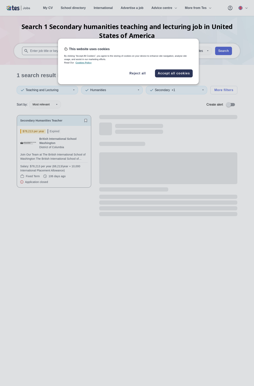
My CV (48, 8)
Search (223, 51)
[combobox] (75, 51)
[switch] (232, 104)
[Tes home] (18, 8)
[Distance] (200, 51)
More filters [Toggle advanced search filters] (223, 90)
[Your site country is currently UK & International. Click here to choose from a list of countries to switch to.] (243, 8)
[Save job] (86, 121)
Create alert (214, 104)
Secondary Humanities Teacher (41, 120)
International (103, 8)
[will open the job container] (54, 156)
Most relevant (45, 104)
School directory (73, 8)
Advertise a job (132, 8)
